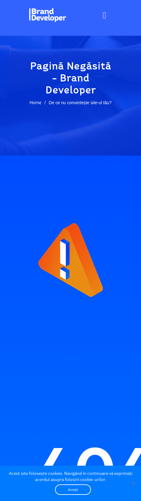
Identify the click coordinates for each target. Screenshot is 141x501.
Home (35, 102)
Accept (73, 489)
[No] (133, 483)
